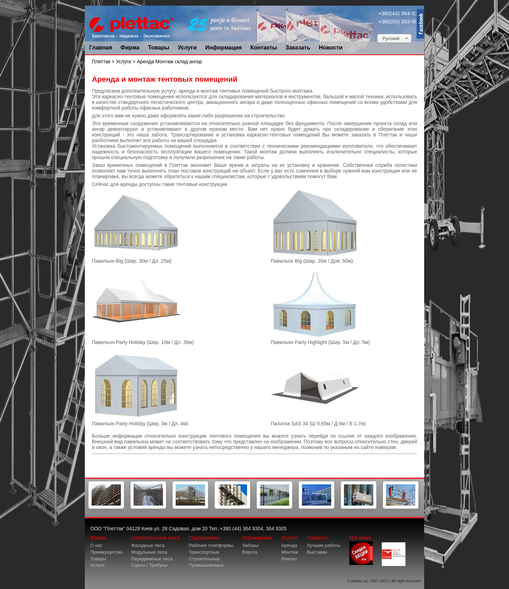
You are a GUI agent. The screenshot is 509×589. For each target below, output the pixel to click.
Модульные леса (149, 552)
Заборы (250, 545)
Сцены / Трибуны (149, 565)
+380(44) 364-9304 (400, 13)
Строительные (204, 558)
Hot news (361, 550)
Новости (331, 48)
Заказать (298, 48)
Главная (100, 48)
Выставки (317, 552)
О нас (96, 545)
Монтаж (289, 552)
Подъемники (204, 538)
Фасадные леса (147, 545)
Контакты (263, 48)
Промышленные (206, 565)
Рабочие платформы (211, 545)
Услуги (187, 48)
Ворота (249, 552)
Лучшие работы (323, 545)
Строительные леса (155, 538)
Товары (159, 48)
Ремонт (289, 558)
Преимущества (106, 552)
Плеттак (101, 61)
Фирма (130, 48)
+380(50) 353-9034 (400, 21)
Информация (223, 48)
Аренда (289, 545)
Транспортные (204, 552)
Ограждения (257, 538)
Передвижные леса (151, 558)
